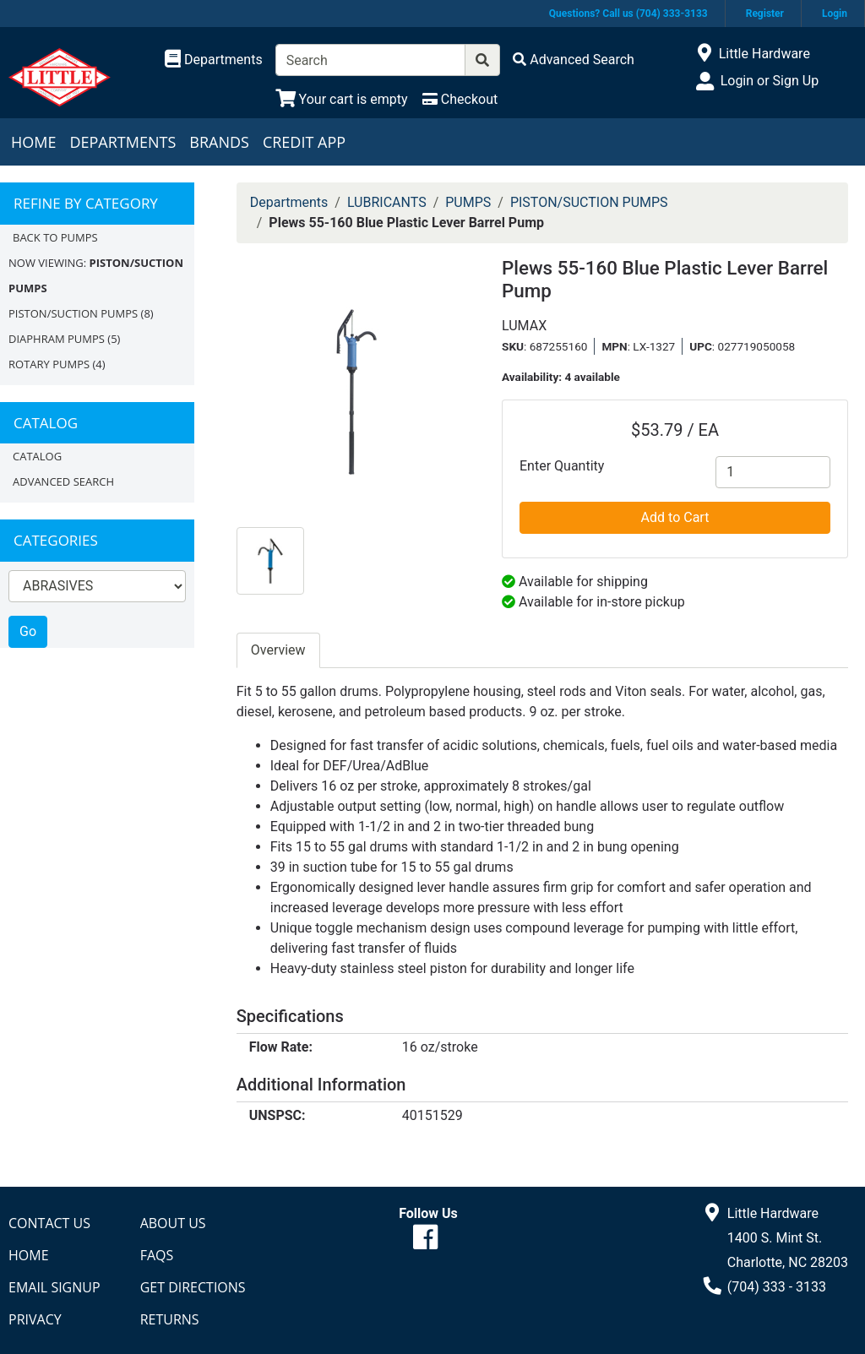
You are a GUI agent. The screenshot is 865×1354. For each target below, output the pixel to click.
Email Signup (54, 1287)
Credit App (304, 142)
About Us (173, 1223)
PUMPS (468, 202)
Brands (219, 142)
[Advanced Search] (573, 60)
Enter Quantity (562, 466)
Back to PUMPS (55, 237)
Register (765, 13)
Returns (169, 1319)
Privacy (35, 1319)
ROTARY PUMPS (49, 364)
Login (834, 13)
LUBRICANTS (387, 202)
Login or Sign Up (770, 81)
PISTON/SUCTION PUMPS (73, 313)
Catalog (37, 456)
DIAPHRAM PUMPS (56, 338)
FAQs (157, 1255)
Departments (122, 142)
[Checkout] (460, 99)
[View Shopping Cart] (341, 99)
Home (33, 142)
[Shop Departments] (214, 60)
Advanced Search (63, 481)
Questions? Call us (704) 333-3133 (628, 13)
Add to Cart (675, 517)
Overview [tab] (278, 650)
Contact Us (49, 1223)
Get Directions (193, 1287)
